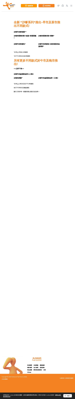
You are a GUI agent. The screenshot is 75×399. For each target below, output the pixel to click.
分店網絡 (36, 365)
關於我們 (29, 367)
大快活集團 (4, 379)
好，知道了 (68, 396)
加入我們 (36, 367)
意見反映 (42, 367)
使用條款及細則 (69, 378)
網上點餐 (29, 370)
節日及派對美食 (38, 370)
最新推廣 (42, 365)
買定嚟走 (46, 5)
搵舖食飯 (29, 5)
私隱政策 (62, 378)
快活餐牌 (29, 365)
